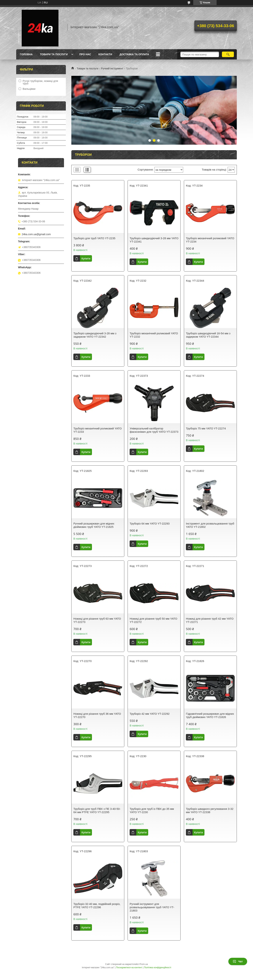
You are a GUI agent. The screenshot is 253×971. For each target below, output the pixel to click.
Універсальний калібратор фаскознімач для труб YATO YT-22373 (154, 430)
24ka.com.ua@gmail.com (36, 234)
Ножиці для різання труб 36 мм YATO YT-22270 (97, 715)
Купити (85, 258)
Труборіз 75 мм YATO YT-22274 (206, 428)
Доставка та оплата (134, 54)
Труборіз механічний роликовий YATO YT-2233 (97, 430)
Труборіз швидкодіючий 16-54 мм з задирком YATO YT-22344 (208, 335)
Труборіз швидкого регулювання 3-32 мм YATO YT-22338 (209, 810)
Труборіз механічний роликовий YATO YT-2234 (210, 240)
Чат (238, 961)
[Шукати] (228, 54)
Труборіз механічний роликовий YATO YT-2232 (154, 335)
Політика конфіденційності (157, 967)
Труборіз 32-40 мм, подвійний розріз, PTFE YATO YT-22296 (96, 905)
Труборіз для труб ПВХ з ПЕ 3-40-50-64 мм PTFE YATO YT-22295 (96, 810)
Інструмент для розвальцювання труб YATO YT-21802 (210, 525)
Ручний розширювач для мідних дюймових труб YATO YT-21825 (93, 525)
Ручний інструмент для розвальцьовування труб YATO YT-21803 (152, 907)
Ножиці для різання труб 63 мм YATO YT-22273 (97, 620)
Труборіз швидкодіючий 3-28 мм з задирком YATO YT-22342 (94, 335)
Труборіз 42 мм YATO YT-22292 (150, 713)
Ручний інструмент (112, 68)
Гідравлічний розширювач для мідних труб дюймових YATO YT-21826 (210, 715)
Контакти (105, 54)
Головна (26, 54)
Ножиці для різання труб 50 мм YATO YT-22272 (153, 620)
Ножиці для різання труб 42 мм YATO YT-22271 (210, 620)
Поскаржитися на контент (129, 967)
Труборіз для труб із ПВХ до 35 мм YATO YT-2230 (152, 810)
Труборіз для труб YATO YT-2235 (94, 238)
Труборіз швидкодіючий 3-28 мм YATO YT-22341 (154, 240)
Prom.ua (144, 964)
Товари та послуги (54, 54)
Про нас (85, 54)
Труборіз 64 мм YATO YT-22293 (150, 523)
